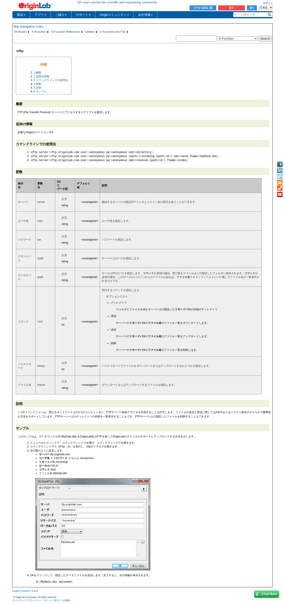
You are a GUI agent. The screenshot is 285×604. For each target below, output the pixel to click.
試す (231, 7)
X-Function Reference (65, 31)
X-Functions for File (113, 31)
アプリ (40, 14)
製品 (21, 14)
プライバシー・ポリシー (40, 601)
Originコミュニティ (114, 14)
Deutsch (25, 591)
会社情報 (145, 14)
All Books (20, 31)
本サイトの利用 (62, 601)
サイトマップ (19, 601)
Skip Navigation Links (28, 26)
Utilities (90, 31)
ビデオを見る (202, 7)
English (16, 591)
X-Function (39, 31)
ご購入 (61, 14)
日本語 (34, 591)
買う (252, 7)
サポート (83, 14)
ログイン (268, 3)
